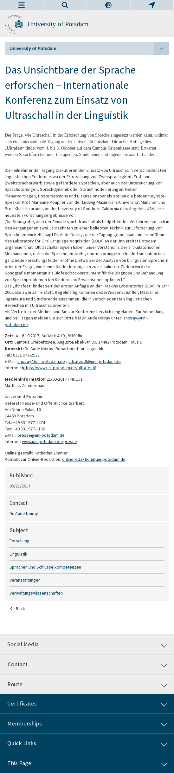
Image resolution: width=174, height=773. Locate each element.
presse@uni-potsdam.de (41, 435)
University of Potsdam (57, 24)
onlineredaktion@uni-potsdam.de (94, 459)
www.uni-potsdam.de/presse (49, 441)
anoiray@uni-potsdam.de (41, 361)
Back (20, 608)
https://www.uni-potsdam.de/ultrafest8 (59, 367)
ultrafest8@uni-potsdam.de (94, 361)
